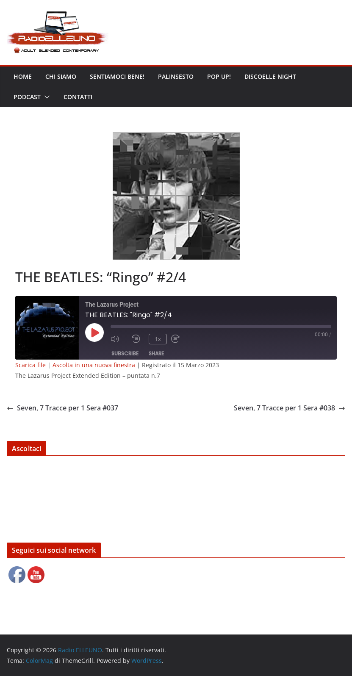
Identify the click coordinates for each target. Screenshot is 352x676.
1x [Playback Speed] (158, 339)
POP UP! (219, 76)
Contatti (78, 97)
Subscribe (125, 353)
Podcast (27, 97)
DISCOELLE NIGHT (270, 76)
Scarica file (30, 365)
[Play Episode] (94, 332)
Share (156, 353)
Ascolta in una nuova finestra (94, 365)
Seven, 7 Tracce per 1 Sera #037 (62, 408)
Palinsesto (176, 76)
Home (23, 76)
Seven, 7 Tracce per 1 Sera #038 (289, 408)
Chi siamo (60, 76)
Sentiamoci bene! (117, 76)
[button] (45, 97)
